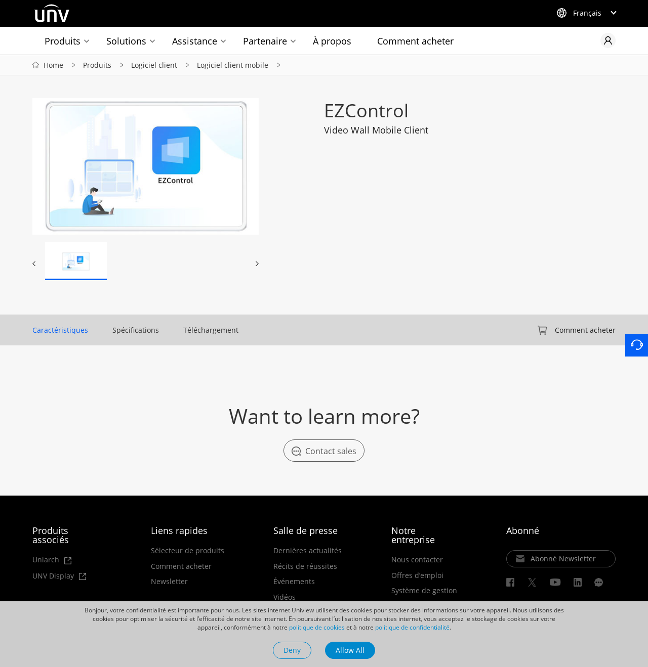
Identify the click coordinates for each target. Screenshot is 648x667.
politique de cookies (317, 627)
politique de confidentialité (412, 627)
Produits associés (50, 535)
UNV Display (59, 576)
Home (53, 65)
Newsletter (169, 581)
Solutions (126, 41)
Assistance (194, 41)
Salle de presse (305, 530)
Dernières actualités (307, 550)
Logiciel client (154, 65)
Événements (294, 581)
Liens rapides (179, 530)
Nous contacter (417, 559)
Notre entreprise (413, 535)
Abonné (522, 530)
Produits (62, 41)
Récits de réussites (305, 566)
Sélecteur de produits (187, 550)
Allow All (350, 650)
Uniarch (51, 560)
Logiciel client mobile (232, 65)
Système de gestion (424, 590)
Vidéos (284, 597)
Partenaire (265, 41)
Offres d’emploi (417, 575)
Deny (292, 650)
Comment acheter (415, 41)
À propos (332, 41)
